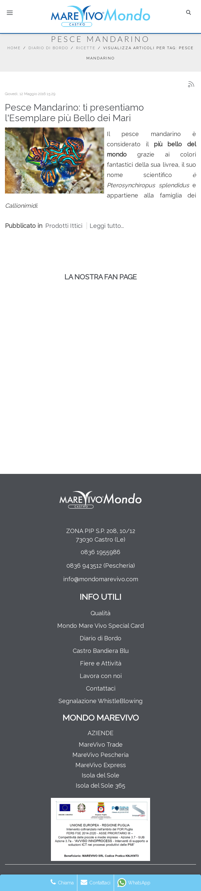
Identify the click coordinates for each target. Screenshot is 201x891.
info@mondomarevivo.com (100, 579)
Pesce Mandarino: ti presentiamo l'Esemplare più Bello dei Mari (74, 113)
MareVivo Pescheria (100, 754)
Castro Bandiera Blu (101, 650)
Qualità (100, 613)
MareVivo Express (100, 765)
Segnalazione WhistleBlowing (100, 700)
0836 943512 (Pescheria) (100, 565)
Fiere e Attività (100, 663)
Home (14, 48)
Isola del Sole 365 (100, 785)
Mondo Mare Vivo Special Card (100, 625)
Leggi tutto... (107, 225)
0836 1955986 (100, 552)
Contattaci (100, 688)
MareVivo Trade (101, 744)
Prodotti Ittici (63, 225)
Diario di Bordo (48, 48)
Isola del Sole (100, 775)
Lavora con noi (101, 675)
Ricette (86, 48)
